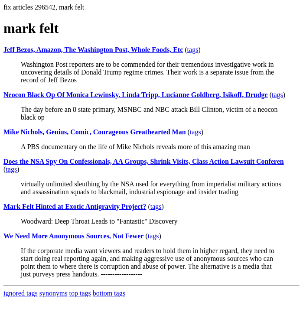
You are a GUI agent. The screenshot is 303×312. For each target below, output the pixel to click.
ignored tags (20, 293)
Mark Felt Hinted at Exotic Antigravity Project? (74, 206)
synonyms (53, 293)
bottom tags (109, 293)
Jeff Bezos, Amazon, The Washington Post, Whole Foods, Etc (93, 49)
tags (193, 49)
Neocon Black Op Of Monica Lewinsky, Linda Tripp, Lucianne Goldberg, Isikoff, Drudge (135, 94)
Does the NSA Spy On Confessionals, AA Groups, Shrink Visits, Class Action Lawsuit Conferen (143, 161)
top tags (80, 293)
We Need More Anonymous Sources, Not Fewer (73, 236)
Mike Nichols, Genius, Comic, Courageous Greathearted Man (94, 132)
